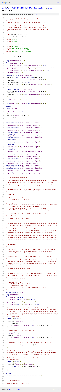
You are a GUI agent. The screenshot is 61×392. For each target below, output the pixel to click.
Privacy (14, 389)
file (35, 14)
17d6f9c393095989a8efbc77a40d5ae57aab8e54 (28, 8)
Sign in (57, 2)
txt (54, 389)
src (9, 8)
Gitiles (9, 389)
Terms (19, 389)
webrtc (4, 8)
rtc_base (50, 8)
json (58, 389)
